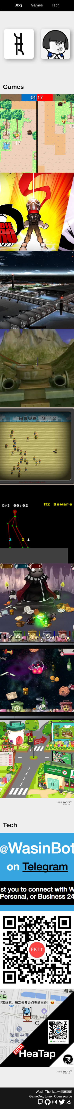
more (66, 802)
